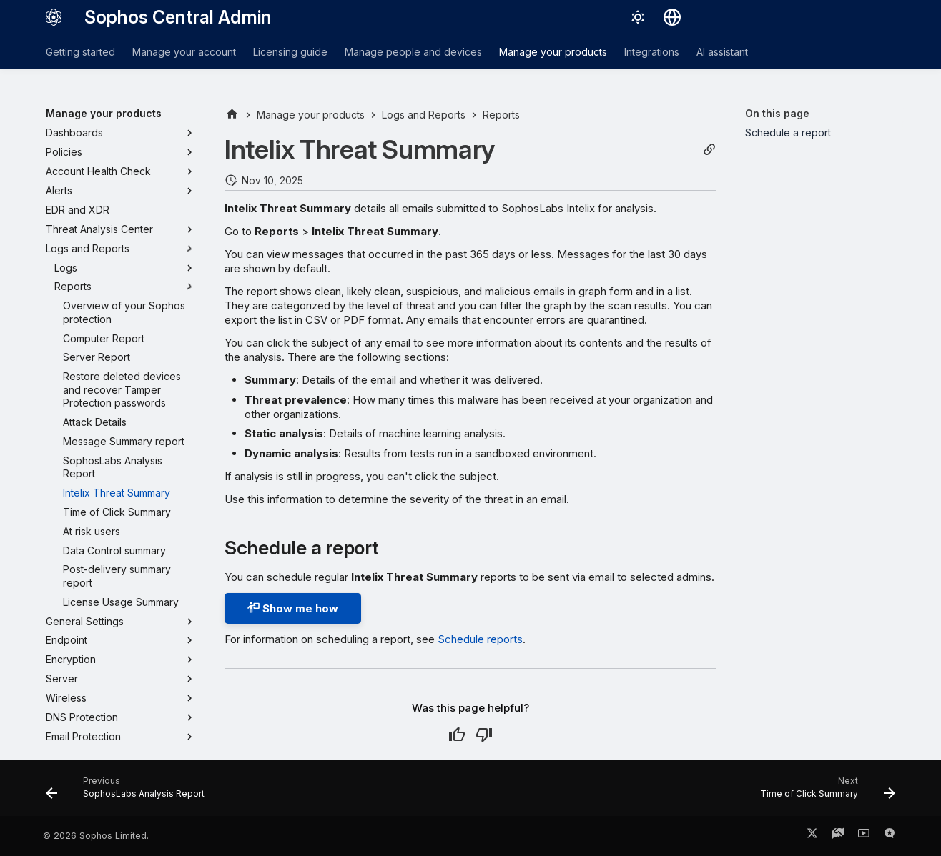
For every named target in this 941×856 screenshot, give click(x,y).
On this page (777, 113)
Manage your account (184, 52)
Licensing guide (290, 52)
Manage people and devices (413, 52)
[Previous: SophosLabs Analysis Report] (129, 792)
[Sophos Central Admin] (53, 17)
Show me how (292, 608)
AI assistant (722, 52)
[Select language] (672, 17)
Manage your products (553, 52)
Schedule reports (480, 639)
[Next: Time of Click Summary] (824, 792)
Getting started (80, 52)
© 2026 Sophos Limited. (96, 835)
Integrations (651, 52)
